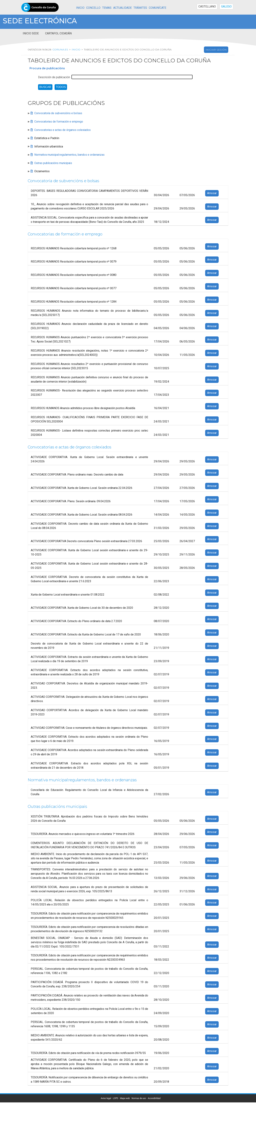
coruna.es (60, 49)
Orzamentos (42, 171)
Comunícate (157, 8)
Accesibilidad (154, 1098)
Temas (106, 8)
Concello (93, 8)
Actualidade (122, 8)
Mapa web (125, 1098)
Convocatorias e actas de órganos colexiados (62, 130)
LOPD (115, 1098)
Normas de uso (139, 1098)
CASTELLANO (207, 6)
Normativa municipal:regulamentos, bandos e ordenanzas (69, 155)
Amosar (212, 193)
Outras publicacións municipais (53, 163)
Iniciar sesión (216, 49)
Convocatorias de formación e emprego (58, 122)
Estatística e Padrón (46, 138)
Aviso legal (106, 1098)
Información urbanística (48, 146)
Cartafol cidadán (58, 33)
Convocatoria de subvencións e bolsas (58, 113)
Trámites (140, 8)
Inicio (80, 8)
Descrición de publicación (54, 77)
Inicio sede (31, 33)
